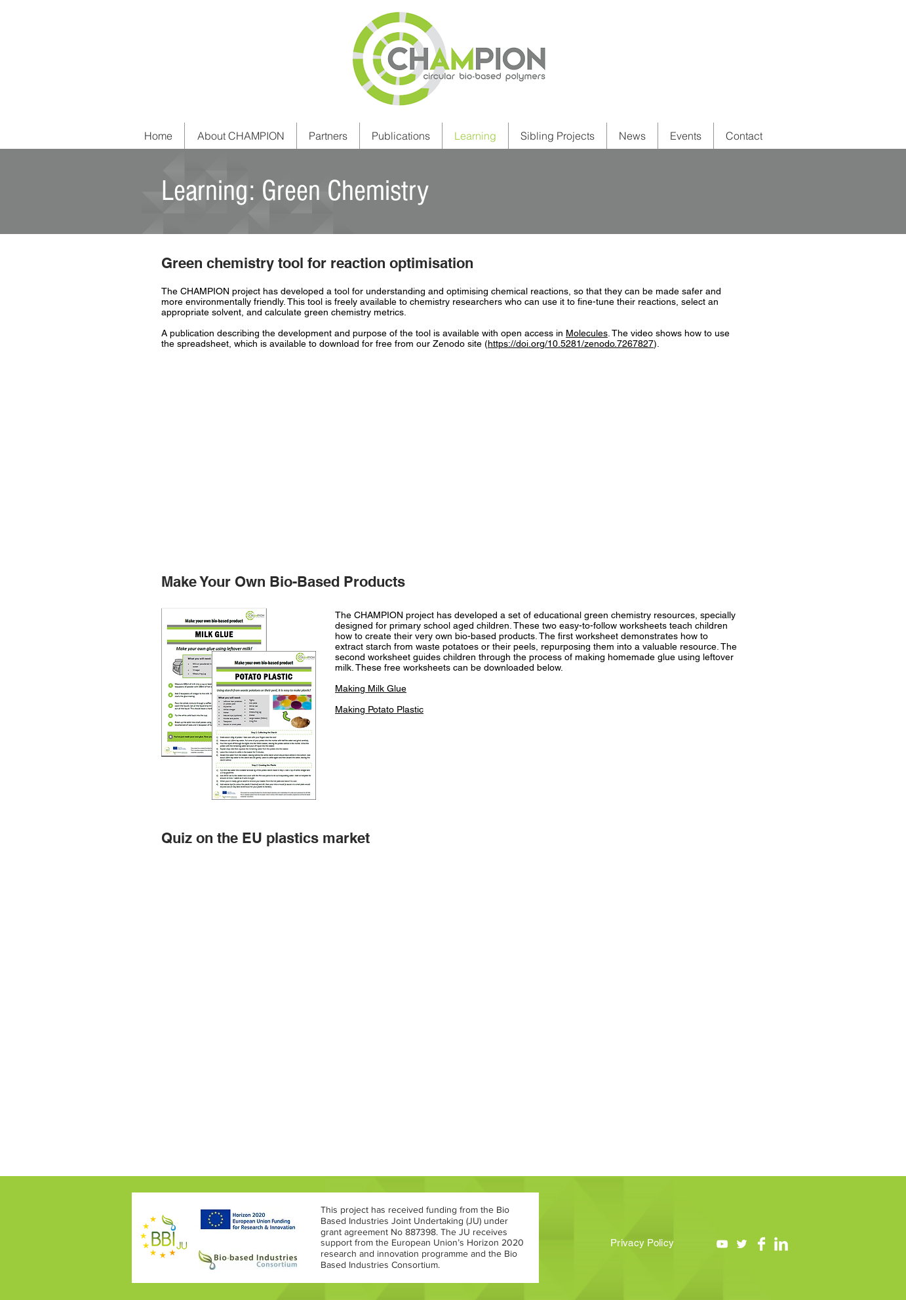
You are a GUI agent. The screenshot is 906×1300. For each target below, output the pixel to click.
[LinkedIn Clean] (781, 1244)
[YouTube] (722, 1244)
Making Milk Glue (370, 688)
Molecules (587, 333)
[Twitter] (742, 1244)
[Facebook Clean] (761, 1244)
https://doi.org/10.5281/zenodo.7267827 (571, 343)
